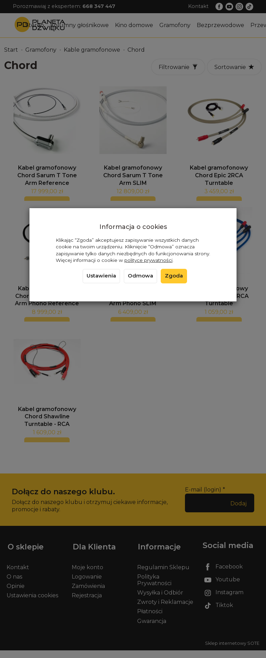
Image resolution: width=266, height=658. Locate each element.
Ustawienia (101, 276)
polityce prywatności (148, 260)
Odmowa (140, 276)
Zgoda (174, 276)
